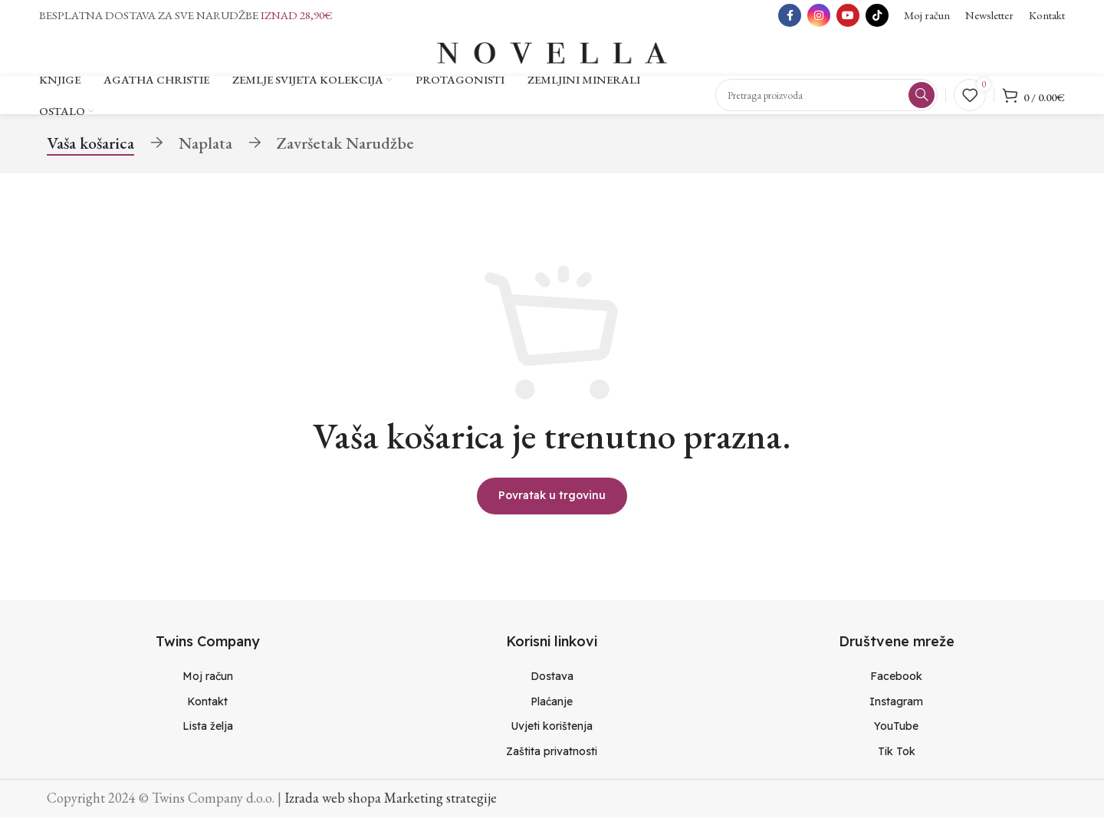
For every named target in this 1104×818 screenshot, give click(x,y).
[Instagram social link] (818, 15)
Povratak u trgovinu (552, 496)
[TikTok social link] (877, 15)
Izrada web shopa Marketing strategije (390, 798)
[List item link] (207, 677)
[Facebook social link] (789, 15)
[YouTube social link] (847, 15)
